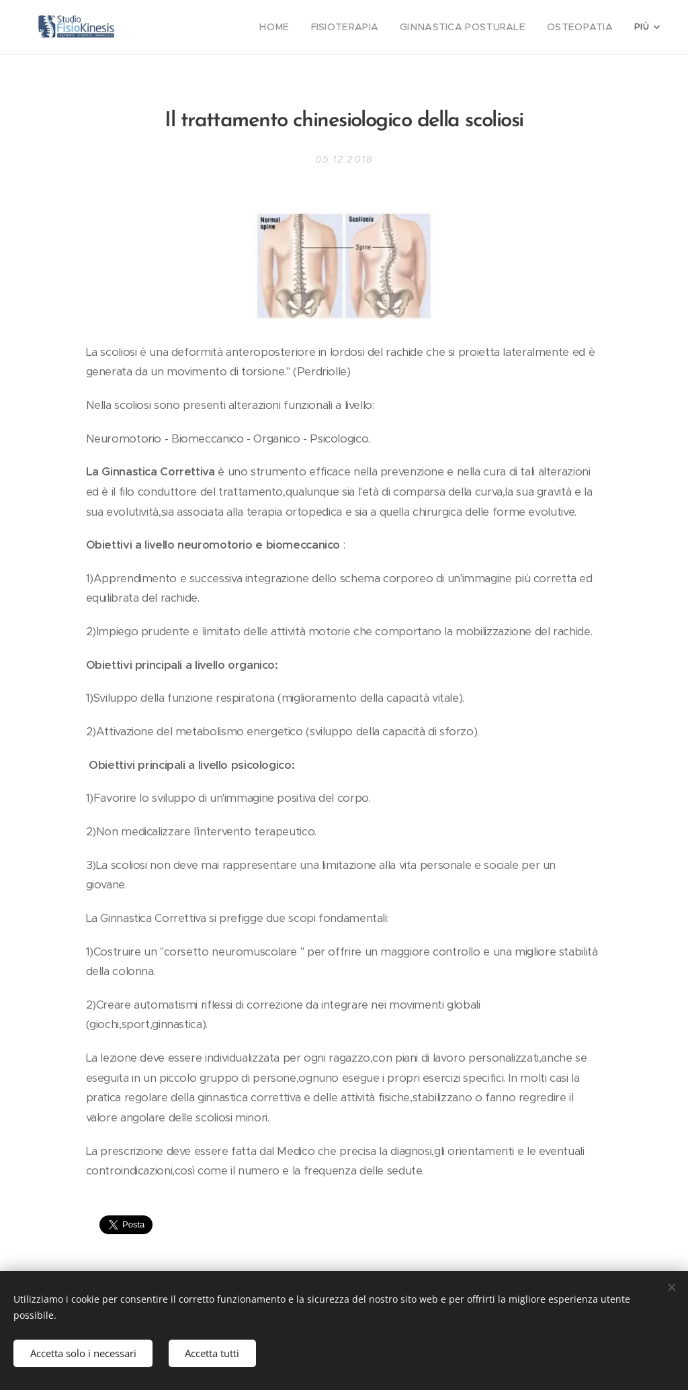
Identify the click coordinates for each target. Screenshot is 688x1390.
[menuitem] (299, 27)
